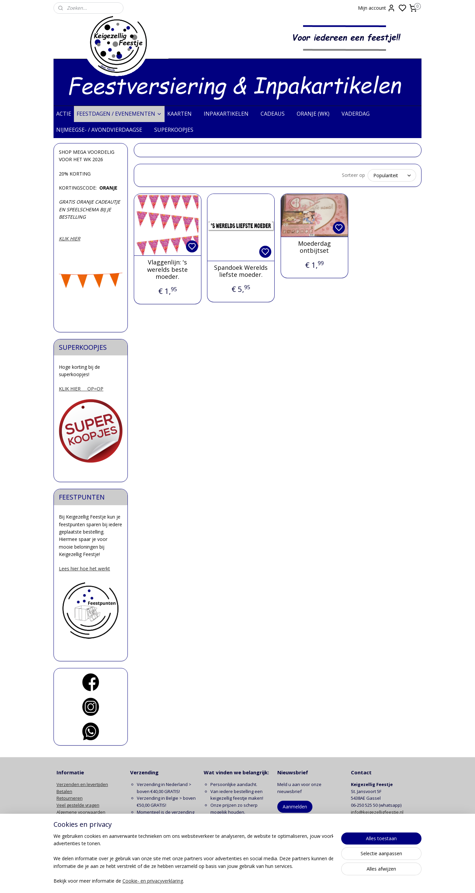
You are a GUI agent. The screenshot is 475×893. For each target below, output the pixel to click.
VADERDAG (359, 113)
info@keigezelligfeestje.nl (377, 812)
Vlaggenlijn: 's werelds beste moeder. (167, 270)
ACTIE (63, 113)
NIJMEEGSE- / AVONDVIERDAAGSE (102, 129)
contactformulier (387, 819)
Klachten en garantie (78, 826)
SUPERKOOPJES (177, 129)
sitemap (264, 880)
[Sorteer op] (392, 175)
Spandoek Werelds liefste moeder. (240, 271)
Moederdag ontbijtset (314, 247)
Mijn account (376, 8)
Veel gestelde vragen (78, 805)
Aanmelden (295, 806)
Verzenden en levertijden (82, 784)
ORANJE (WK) (316, 113)
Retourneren (70, 798)
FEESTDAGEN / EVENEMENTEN (119, 113)
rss (278, 880)
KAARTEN (182, 113)
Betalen (64, 791)
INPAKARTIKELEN (229, 113)
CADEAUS (276, 113)
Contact (64, 833)
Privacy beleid (71, 819)
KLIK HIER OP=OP (81, 388)
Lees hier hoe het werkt (84, 568)
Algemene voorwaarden (81, 812)
